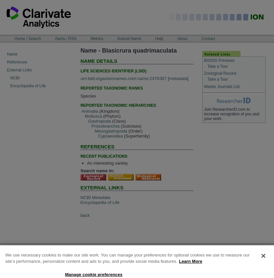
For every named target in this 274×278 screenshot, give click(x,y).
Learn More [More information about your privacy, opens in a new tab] (190, 266)
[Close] (263, 261)
